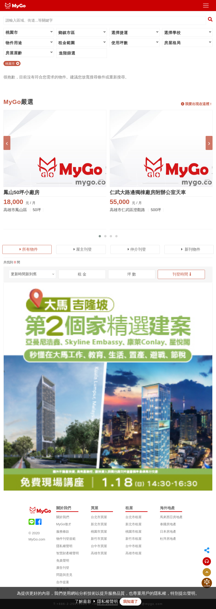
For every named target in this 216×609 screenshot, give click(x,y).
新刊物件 (191, 249)
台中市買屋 (99, 546)
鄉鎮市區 (82, 32)
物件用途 (29, 42)
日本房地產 (168, 531)
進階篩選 (67, 53)
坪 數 (131, 274)
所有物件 (29, 249)
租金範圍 (82, 42)
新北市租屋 (133, 524)
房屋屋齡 (29, 52)
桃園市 (29, 32)
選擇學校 (188, 32)
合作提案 (62, 582)
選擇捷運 (135, 32)
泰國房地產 (168, 524)
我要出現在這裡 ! (196, 104)
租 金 (82, 274)
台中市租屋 (133, 546)
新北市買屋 (99, 524)
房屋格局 (188, 42)
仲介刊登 (137, 249)
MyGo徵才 (63, 524)
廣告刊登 (62, 567)
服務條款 (62, 531)
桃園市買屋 (99, 531)
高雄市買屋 (99, 553)
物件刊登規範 (66, 538)
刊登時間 (181, 274)
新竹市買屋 (99, 538)
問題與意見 (64, 575)
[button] (100, 236)
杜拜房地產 (168, 538)
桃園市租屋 (133, 531)
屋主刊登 (83, 249)
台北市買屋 (99, 517)
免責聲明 (62, 560)
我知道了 (130, 601)
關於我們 (62, 517)
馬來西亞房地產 (171, 517)
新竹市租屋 (133, 538)
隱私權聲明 (64, 546)
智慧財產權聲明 (67, 553)
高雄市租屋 (133, 553)
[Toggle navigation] (205, 5)
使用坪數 (135, 42)
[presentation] (6, 143)
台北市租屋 (133, 517)
